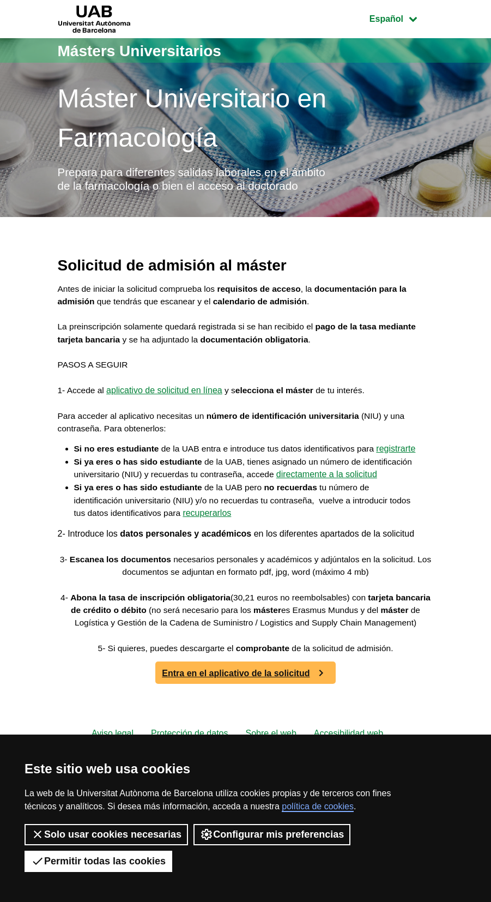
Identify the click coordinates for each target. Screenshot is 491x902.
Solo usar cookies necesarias (106, 834)
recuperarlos (234, 562)
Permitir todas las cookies (98, 861)
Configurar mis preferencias (272, 834)
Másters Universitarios (145, 50)
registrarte (93, 484)
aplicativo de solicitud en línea (166, 410)
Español (401, 17)
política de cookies (318, 806)
